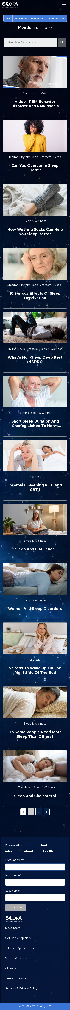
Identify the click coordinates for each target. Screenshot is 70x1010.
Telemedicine (37, 18)
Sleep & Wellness (35, 221)
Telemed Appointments (20, 948)
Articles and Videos (56, 18)
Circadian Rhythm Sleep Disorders (29, 157)
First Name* (13, 875)
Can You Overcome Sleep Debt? (35, 167)
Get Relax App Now (18, 938)
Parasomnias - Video (35, 93)
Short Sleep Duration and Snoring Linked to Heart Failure (35, 423)
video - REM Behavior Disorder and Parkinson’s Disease (35, 103)
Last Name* (13, 890)
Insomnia (23, 413)
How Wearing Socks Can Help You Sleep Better (35, 231)
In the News (16, 349)
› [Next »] (46, 811)
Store (7, 18)
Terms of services (16, 978)
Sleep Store (12, 928)
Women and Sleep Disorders (35, 609)
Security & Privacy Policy (21, 988)
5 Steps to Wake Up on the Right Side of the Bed (35, 670)
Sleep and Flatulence (35, 549)
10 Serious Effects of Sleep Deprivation (35, 295)
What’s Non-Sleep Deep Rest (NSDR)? (35, 359)
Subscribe (15, 907)
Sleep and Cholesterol (35, 796)
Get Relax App (21, 18)
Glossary (10, 968)
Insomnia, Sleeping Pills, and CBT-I (35, 487)
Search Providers (16, 958)
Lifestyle (32, 349)
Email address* (14, 860)
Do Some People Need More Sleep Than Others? (35, 734)
